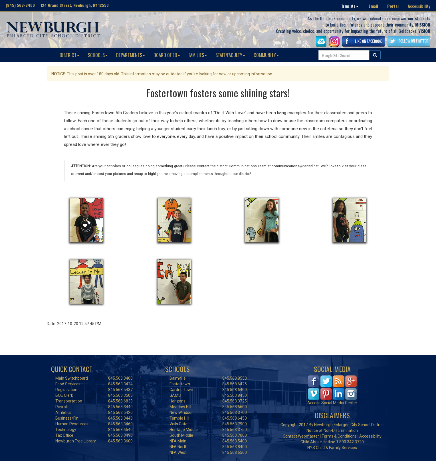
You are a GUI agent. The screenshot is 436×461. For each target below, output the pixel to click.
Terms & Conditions (339, 436)
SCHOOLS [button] (98, 55)
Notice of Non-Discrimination (332, 430)
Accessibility (419, 6)
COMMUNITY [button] (266, 55)
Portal (393, 6)
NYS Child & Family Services (332, 447)
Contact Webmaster (301, 436)
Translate (349, 6)
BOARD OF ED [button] (167, 55)
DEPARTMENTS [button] (130, 55)
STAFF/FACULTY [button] (230, 55)
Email (373, 6)
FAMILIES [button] (198, 55)
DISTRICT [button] (69, 55)
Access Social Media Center (332, 402)
